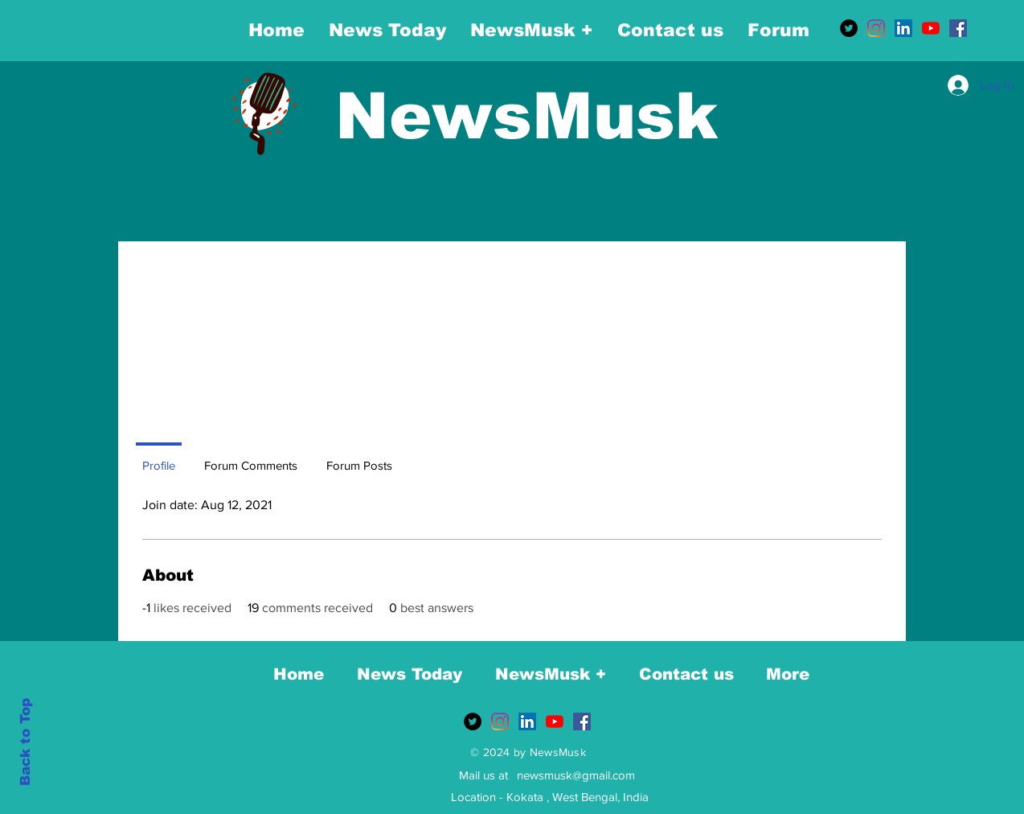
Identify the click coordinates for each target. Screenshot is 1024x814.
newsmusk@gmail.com (576, 775)
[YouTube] (931, 28)
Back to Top (25, 742)
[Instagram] (876, 28)
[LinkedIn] (903, 28)
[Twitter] (849, 28)
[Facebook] (958, 28)
